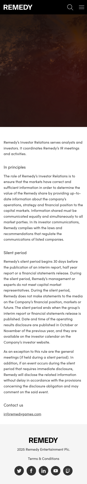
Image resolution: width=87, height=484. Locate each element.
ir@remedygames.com (22, 413)
